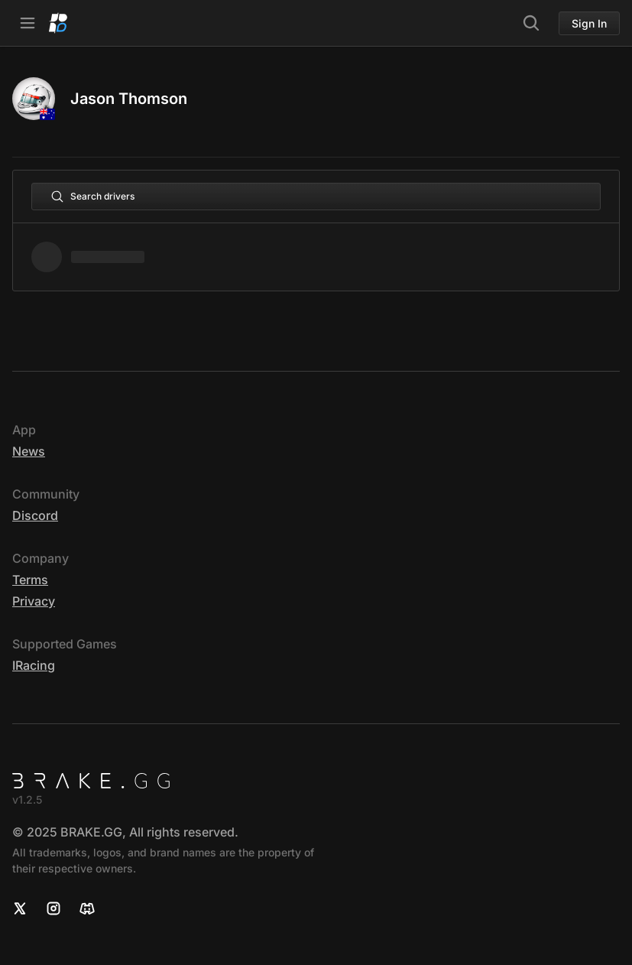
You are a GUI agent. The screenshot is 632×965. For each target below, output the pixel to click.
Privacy (33, 601)
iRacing (33, 665)
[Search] (531, 23)
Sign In (589, 23)
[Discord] (87, 908)
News (28, 451)
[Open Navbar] (27, 23)
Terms (30, 579)
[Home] (58, 23)
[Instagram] (53, 908)
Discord (35, 515)
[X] (20, 908)
